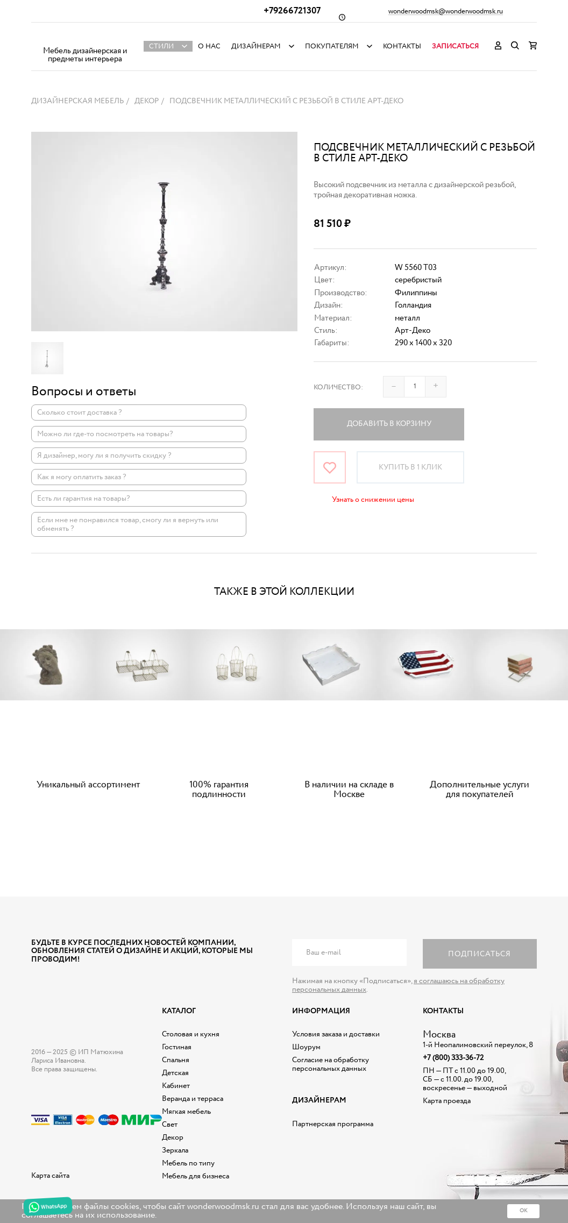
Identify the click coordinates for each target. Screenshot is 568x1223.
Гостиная (176, 1047)
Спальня (175, 1060)
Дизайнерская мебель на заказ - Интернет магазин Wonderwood (85, 38)
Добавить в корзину (389, 423)
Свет (170, 1124)
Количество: (338, 387)
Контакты (402, 46)
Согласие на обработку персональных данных (330, 1064)
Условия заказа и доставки (336, 1034)
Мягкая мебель (186, 1111)
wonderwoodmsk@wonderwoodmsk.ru (445, 12)
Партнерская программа (332, 1124)
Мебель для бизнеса (195, 1176)
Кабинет (176, 1085)
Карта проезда (447, 1101)
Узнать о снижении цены (373, 499)
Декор (172, 1137)
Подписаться (479, 954)
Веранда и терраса (192, 1098)
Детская (175, 1073)
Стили (161, 46)
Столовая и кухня (190, 1034)
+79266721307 (292, 11)
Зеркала (175, 1150)
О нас (209, 46)
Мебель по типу (188, 1163)
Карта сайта (50, 1175)
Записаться (455, 46)
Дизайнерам (256, 46)
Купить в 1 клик (410, 467)
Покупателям (332, 46)
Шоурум (306, 1047)
